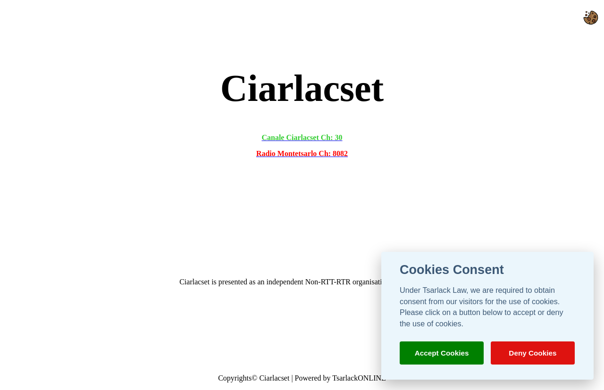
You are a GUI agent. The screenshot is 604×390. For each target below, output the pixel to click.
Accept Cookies (442, 353)
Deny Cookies (532, 353)
